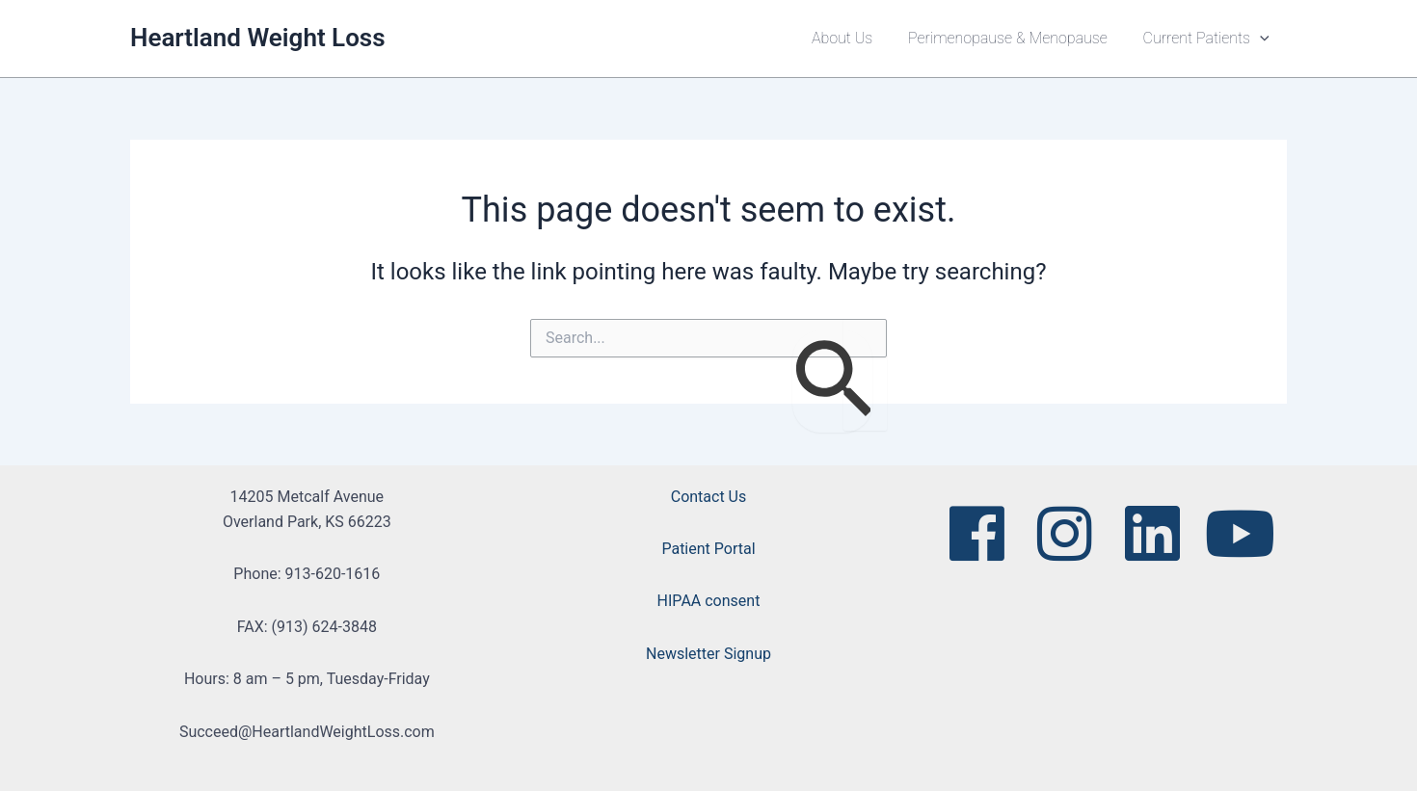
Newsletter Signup (708, 654)
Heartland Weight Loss (258, 37)
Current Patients (1208, 38)
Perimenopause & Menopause (1014, 38)
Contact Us (709, 497)
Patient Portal (708, 549)
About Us (853, 38)
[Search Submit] (832, 381)
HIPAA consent (709, 601)
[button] (1261, 38)
